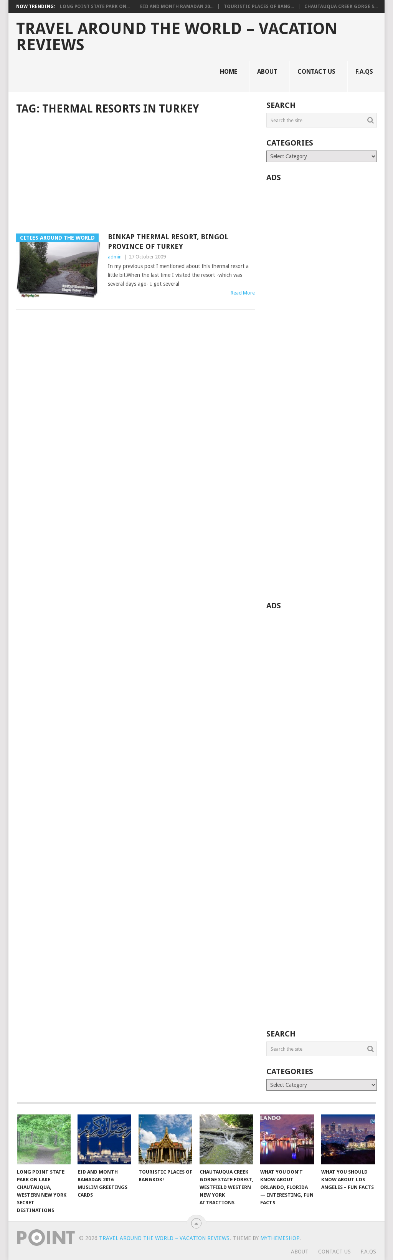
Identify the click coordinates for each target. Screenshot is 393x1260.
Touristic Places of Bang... (259, 6)
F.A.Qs (364, 71)
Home (228, 71)
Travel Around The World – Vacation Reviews (177, 37)
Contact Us (316, 71)
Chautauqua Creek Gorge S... (341, 6)
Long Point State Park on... (95, 6)
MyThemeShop (279, 1238)
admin (115, 257)
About (267, 71)
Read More (243, 293)
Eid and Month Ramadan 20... (176, 6)
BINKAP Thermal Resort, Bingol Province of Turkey (168, 241)
